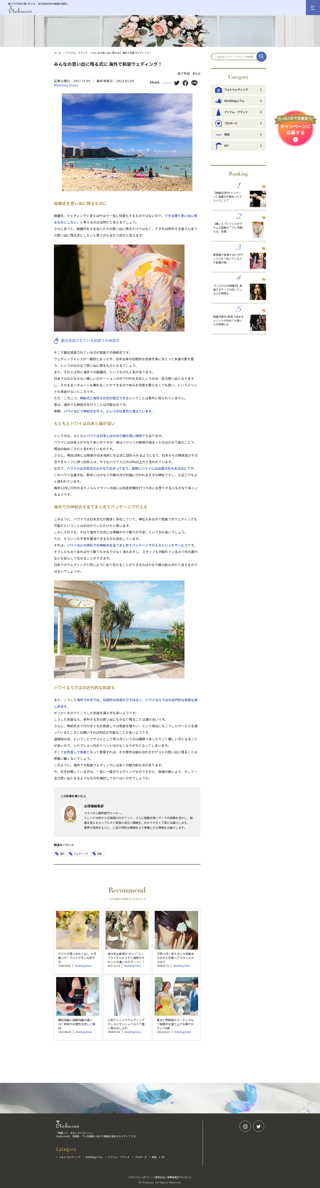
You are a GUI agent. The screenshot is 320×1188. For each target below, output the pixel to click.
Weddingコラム (229, 101)
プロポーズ (226, 123)
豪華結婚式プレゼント (179, 1177)
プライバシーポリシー (140, 1177)
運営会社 (160, 1177)
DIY (222, 146)
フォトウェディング (231, 90)
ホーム (57, 52)
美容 (222, 134)
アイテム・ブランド (77, 52)
